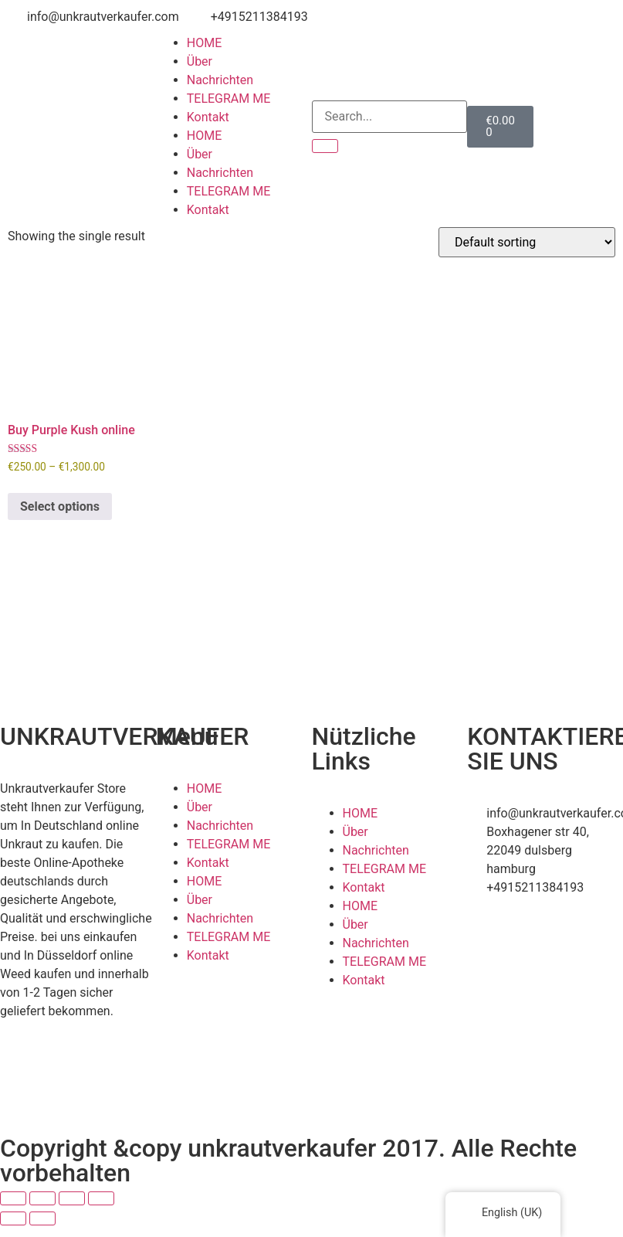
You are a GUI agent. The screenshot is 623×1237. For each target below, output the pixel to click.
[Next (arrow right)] (42, 1218)
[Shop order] (526, 242)
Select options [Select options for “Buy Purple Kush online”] (60, 506)
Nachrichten (220, 80)
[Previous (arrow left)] (13, 1218)
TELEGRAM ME (229, 98)
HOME (204, 43)
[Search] (325, 146)
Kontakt (208, 117)
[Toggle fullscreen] (42, 1198)
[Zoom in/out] (13, 1198)
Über (199, 61)
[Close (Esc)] (101, 1198)
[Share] (72, 1198)
